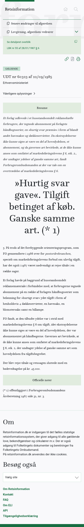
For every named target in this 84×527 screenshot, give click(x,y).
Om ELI (7, 505)
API (5, 510)
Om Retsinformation (16, 489)
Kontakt (8, 494)
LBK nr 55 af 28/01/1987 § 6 (23, 48)
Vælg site (11, 477)
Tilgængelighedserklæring (20, 516)
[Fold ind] (76, 31)
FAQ (5, 500)
